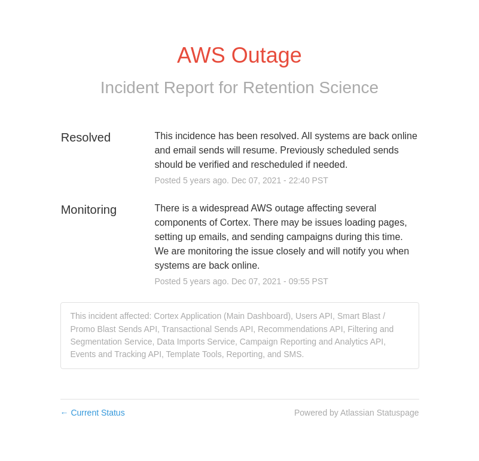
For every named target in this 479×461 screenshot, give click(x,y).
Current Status (92, 412)
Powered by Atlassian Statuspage (356, 412)
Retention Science (311, 87)
